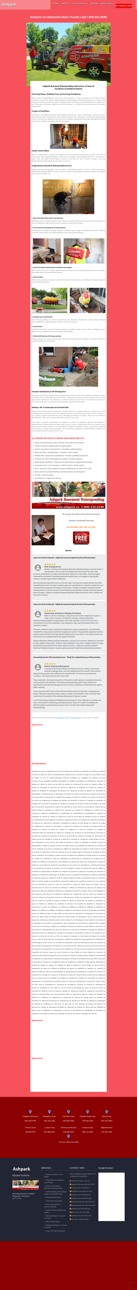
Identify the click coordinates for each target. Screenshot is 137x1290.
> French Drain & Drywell (53, 1201)
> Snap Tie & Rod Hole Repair (54, 1231)
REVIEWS (94, 3)
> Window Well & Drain (52, 1197)
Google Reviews (75, 718)
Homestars (61, 718)
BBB (66, 718)
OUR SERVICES (79, 3)
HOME (55, 3)
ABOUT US (66, 3)
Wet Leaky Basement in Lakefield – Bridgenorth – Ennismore (23, 1195)
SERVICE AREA (107, 3)
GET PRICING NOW (124, 6)
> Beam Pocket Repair (52, 1222)
